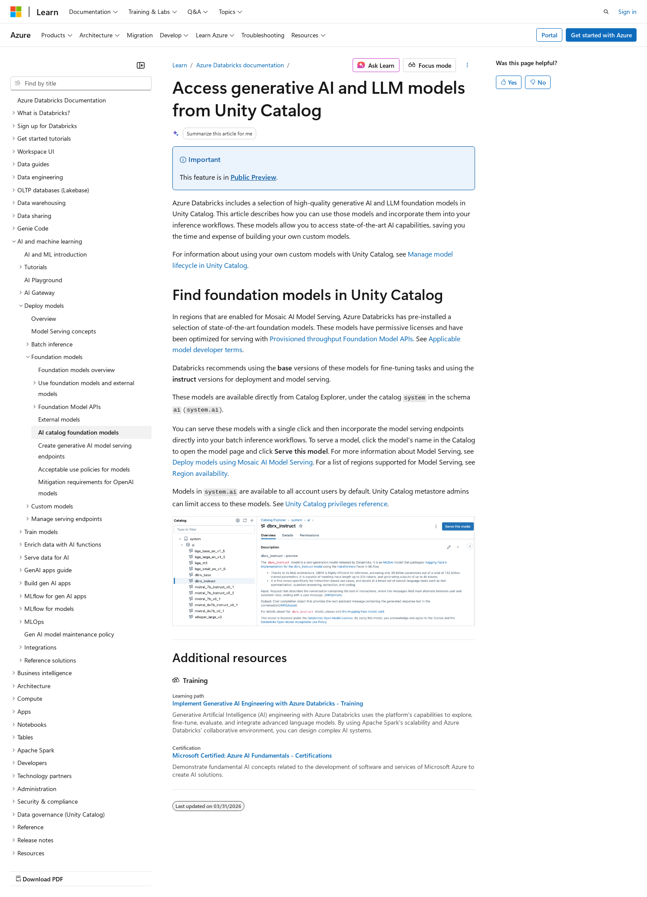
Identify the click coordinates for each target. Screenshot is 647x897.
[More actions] (467, 65)
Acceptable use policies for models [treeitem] (84, 406)
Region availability (200, 473)
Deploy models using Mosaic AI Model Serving (242, 461)
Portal (549, 35)
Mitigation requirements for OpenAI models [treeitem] (86, 424)
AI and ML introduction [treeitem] (55, 191)
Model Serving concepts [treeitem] (63, 268)
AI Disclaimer (27, 871)
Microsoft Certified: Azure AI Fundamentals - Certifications (252, 755)
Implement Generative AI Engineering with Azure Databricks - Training (267, 703)
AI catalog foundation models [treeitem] (78, 369)
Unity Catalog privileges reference (336, 503)
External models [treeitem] (59, 356)
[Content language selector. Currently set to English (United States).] (50, 850)
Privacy (189, 871)
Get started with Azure (601, 35)
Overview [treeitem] (43, 255)
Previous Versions (79, 871)
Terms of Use (317, 871)
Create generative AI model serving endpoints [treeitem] (85, 387)
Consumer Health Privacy (249, 871)
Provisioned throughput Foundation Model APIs (341, 338)
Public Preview (253, 176)
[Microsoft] (16, 11)
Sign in (627, 11)
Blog (118, 871)
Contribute (155, 871)
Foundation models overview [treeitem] (76, 306)
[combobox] (81, 83)
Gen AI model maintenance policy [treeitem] (69, 571)
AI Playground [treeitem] (43, 216)
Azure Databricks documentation (240, 65)
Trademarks (360, 871)
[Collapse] (141, 65)
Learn (179, 65)
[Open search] (606, 12)
